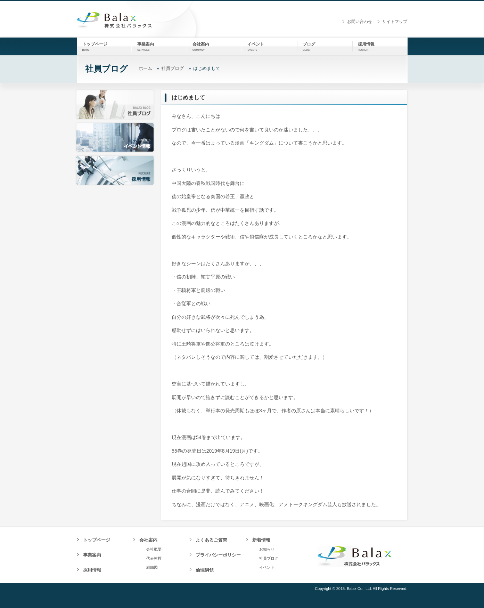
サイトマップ (394, 21)
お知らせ (266, 549)
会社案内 (148, 540)
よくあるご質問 (211, 540)
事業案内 (92, 555)
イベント (266, 567)
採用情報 (92, 570)
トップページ (96, 540)
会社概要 (154, 549)
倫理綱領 (205, 570)
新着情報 (261, 540)
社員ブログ (172, 68)
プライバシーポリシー (218, 555)
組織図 (152, 567)
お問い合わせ (359, 21)
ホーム (145, 68)
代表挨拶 (154, 558)
